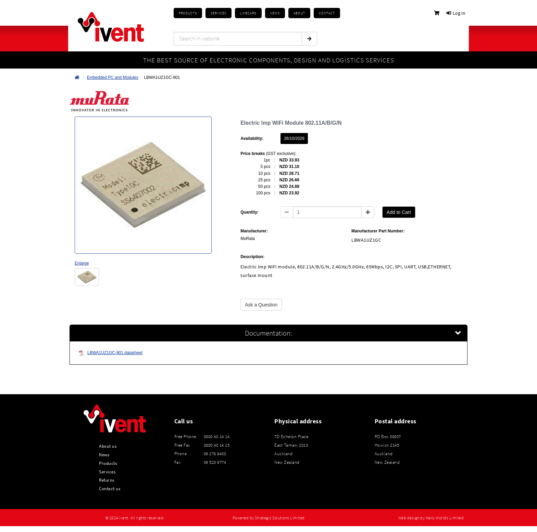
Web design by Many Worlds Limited (431, 518)
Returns (106, 480)
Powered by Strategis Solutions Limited (269, 518)
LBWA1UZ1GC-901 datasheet (110, 353)
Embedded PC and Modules (112, 77)
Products (188, 13)
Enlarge (82, 263)
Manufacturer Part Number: (377, 231)
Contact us (109, 488)
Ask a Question (261, 304)
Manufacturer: (254, 231)
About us (107, 446)
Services (107, 472)
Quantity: (249, 212)
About (299, 13)
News (104, 454)
